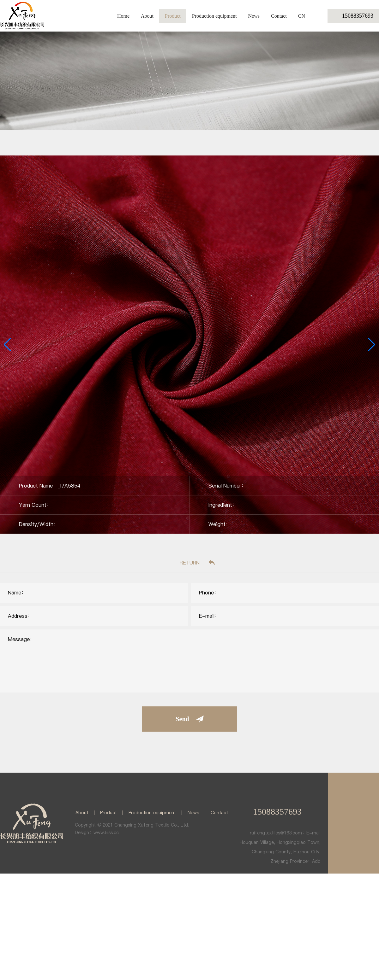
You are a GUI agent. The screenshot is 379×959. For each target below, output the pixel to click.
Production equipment (214, 16)
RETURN (190, 562)
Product (173, 16)
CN (301, 16)
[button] (371, 345)
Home (123, 16)
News (254, 16)
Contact (279, 16)
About (147, 16)
